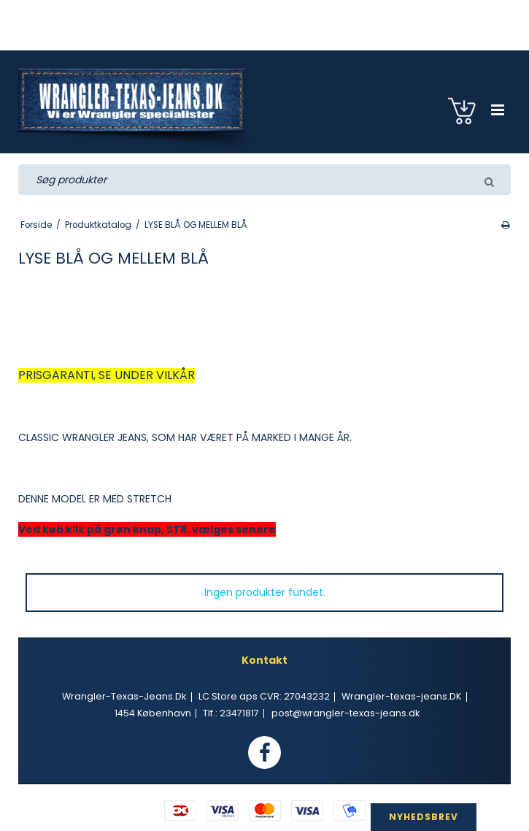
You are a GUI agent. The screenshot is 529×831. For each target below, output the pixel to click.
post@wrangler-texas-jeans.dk (345, 713)
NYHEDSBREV (423, 817)
